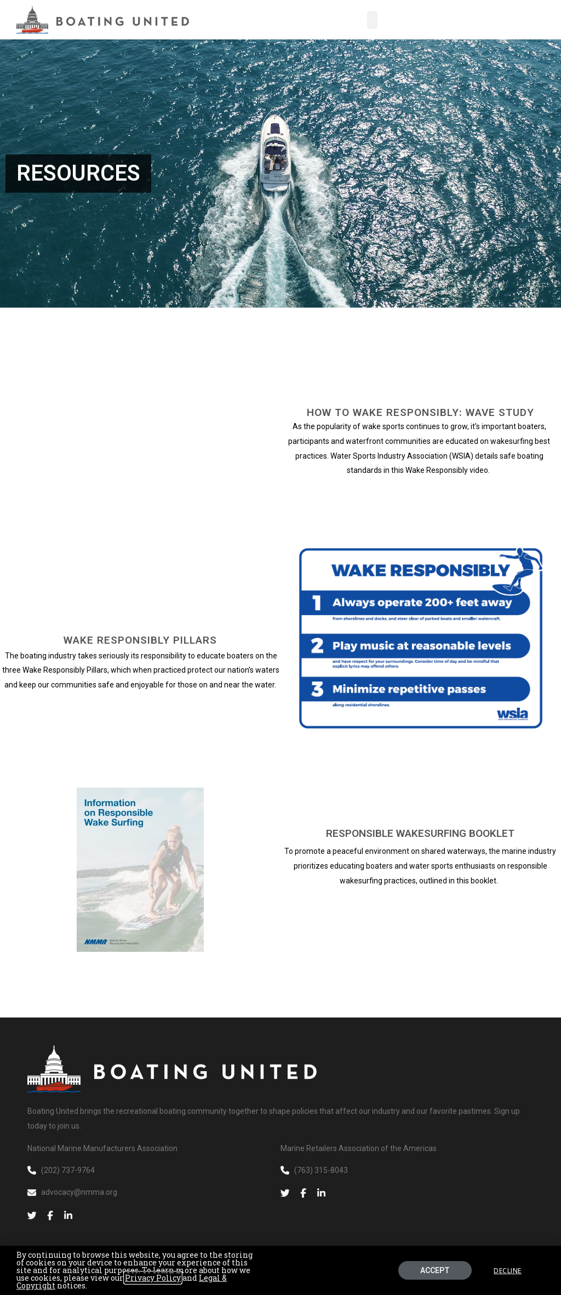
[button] (372, 20)
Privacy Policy (153, 1278)
